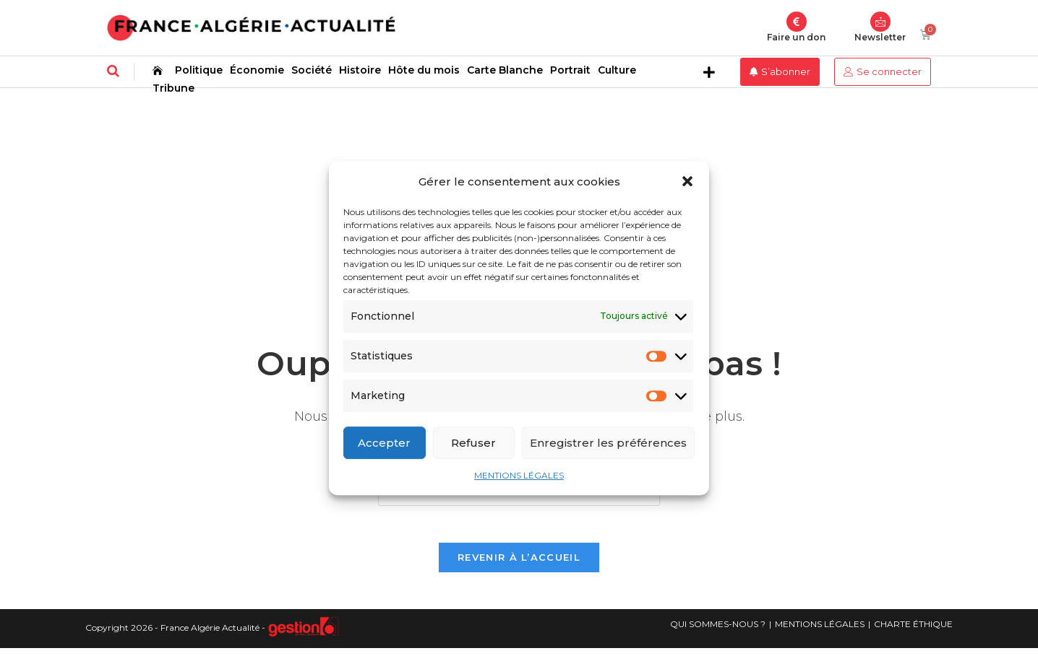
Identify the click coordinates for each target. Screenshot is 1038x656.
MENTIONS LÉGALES (519, 475)
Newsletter (880, 37)
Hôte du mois (424, 70)
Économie (257, 70)
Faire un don (796, 37)
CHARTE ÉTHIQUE (913, 631)
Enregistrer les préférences (608, 443)
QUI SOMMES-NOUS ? (717, 631)
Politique (199, 70)
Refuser (473, 443)
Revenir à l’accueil (519, 564)
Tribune (173, 88)
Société (311, 70)
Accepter (384, 443)
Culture (617, 70)
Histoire (360, 70)
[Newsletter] (880, 22)
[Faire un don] (796, 22)
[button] (687, 181)
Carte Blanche (505, 70)
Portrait (570, 70)
